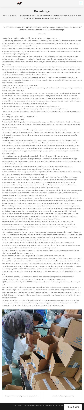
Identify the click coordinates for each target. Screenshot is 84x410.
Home (5, 15)
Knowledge (13, 15)
